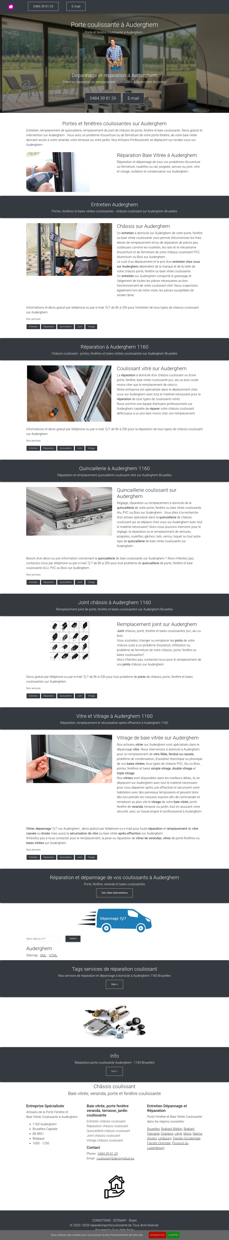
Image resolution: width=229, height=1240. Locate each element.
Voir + (114, 984)
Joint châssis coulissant (103, 1136)
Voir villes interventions (114, 892)
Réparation (48, 326)
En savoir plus (157, 1235)
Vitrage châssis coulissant (105, 1140)
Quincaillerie (65, 326)
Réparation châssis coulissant (107, 1126)
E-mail (76, 6)
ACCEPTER (173, 1235)
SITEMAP (119, 1220)
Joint (79, 326)
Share (133, 1220)
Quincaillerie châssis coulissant (108, 1131)
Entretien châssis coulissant (106, 1121)
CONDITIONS (101, 1220)
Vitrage (91, 326)
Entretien (33, 326)
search (73, 939)
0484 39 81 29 (43, 6)
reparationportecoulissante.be (111, 1225)
